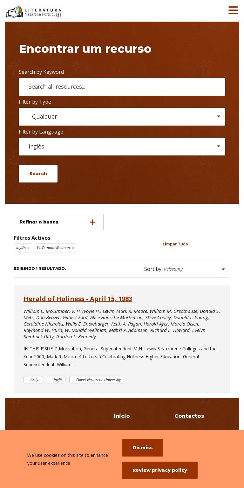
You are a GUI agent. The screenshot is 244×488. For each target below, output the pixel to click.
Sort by (152, 268)
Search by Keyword (41, 71)
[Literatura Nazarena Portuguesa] (52, 11)
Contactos (189, 416)
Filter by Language (41, 131)
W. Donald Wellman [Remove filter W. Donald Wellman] (53, 248)
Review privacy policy (159, 470)
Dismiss (142, 447)
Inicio (122, 416)
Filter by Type (35, 101)
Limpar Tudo (175, 244)
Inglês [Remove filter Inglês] (21, 248)
